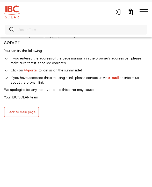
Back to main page (21, 112)
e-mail (113, 77)
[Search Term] (76, 30)
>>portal (31, 70)
